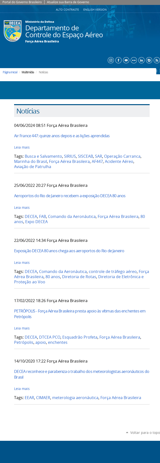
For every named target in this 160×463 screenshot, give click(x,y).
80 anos (53, 276)
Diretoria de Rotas (79, 276)
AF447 (97, 161)
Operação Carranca (122, 156)
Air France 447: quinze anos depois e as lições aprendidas (62, 135)
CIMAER (43, 397)
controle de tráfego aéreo (113, 271)
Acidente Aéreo (119, 161)
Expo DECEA (36, 221)
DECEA (31, 216)
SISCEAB (85, 156)
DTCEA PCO (49, 337)
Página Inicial (10, 72)
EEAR (29, 397)
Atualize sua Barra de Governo (68, 2)
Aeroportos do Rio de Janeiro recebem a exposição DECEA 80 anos (69, 195)
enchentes (58, 342)
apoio (40, 342)
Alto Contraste (68, 9)
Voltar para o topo (145, 432)
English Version (95, 9)
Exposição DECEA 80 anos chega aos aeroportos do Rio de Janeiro (69, 250)
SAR (98, 156)
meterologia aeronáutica (75, 397)
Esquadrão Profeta (79, 337)
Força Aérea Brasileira (42, 41)
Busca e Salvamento (43, 156)
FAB (42, 216)
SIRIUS (70, 156)
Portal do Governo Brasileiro (22, 2)
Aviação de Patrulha (32, 166)
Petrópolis (23, 342)
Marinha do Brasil (30, 161)
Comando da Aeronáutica (72, 216)
